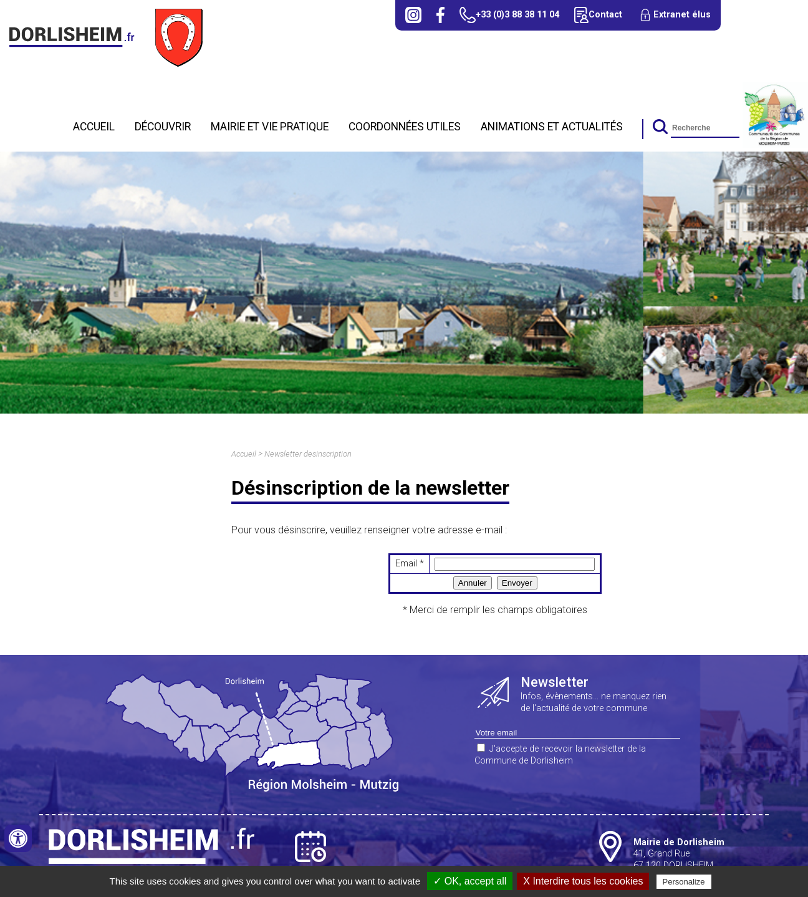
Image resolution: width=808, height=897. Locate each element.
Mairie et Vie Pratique (270, 126)
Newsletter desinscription (308, 453)
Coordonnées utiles (405, 126)
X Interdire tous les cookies (583, 881)
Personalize (684, 881)
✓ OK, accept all (469, 881)
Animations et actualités (552, 126)
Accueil (94, 126)
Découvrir (163, 126)
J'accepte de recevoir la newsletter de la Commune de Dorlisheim (560, 755)
